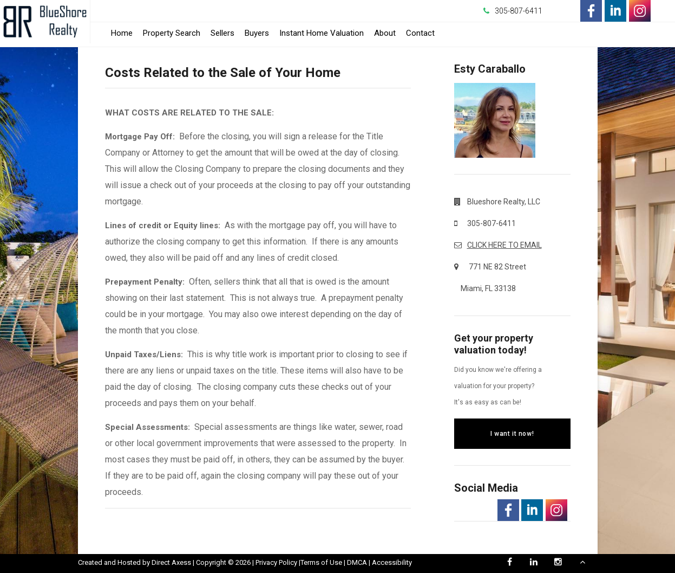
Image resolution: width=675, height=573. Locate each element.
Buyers (257, 33)
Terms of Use (321, 562)
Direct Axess (171, 562)
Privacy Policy (276, 562)
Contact (420, 33)
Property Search (171, 33)
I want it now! (512, 433)
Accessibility (392, 562)
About (385, 33)
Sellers (222, 33)
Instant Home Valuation (321, 33)
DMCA (357, 562)
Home (122, 33)
